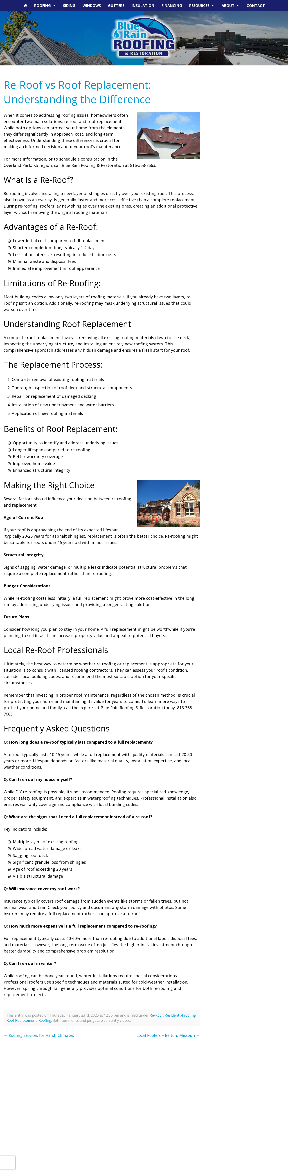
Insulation (143, 5)
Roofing (45, 5)
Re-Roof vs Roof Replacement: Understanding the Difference (80, 92)
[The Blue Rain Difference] (25, 5)
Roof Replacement (22, 1020)
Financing (172, 5)
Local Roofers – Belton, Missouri (166, 1035)
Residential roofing (180, 1015)
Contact (256, 5)
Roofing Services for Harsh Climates (41, 1035)
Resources (201, 5)
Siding (69, 5)
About (230, 5)
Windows (92, 5)
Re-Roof (156, 1015)
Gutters (116, 5)
